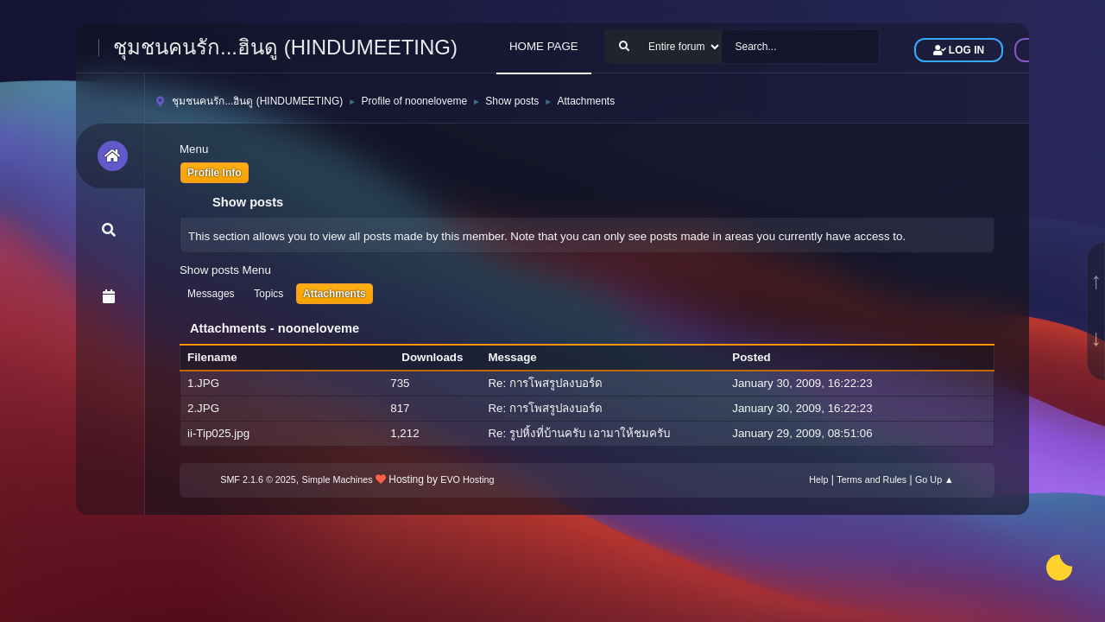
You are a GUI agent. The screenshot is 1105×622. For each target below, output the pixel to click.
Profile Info (214, 173)
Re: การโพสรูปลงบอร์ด (545, 383)
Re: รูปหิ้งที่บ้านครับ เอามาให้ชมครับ (578, 433)
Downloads (432, 357)
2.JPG (203, 408)
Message (512, 357)
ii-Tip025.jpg (218, 433)
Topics (268, 294)
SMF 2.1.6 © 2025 (258, 479)
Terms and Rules (871, 479)
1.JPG (203, 383)
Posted (751, 357)
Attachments (334, 294)
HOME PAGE (543, 46)
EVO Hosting (467, 479)
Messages (211, 294)
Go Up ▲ (934, 479)
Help (818, 479)
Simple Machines (337, 479)
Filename (221, 357)
